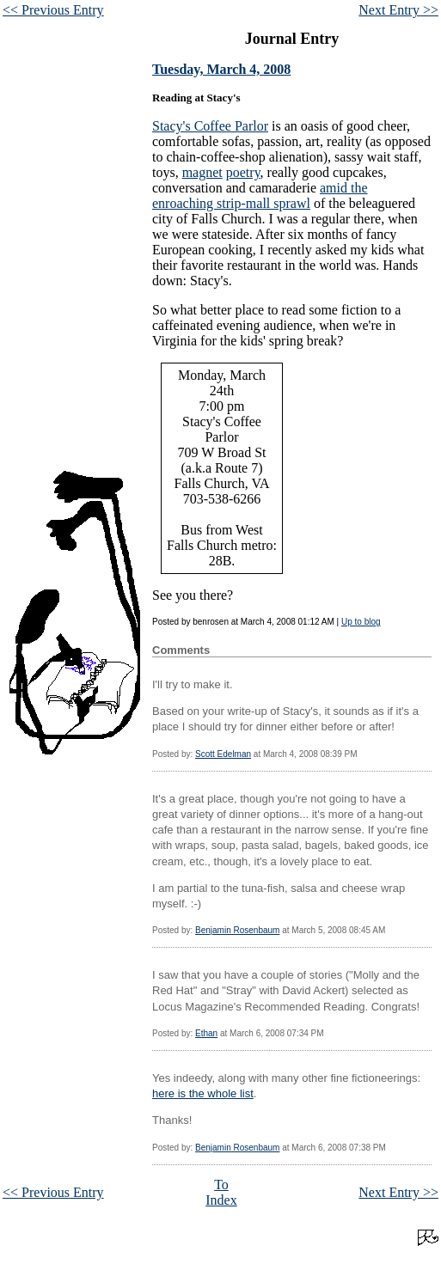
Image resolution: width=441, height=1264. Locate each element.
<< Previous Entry (53, 10)
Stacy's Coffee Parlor (210, 126)
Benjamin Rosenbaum (237, 930)
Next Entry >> (398, 10)
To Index (220, 1192)
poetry (243, 172)
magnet (202, 172)
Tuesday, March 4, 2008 (221, 69)
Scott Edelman (223, 754)
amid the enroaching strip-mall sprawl (260, 195)
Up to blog (361, 621)
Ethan (206, 1033)
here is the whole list (203, 1093)
